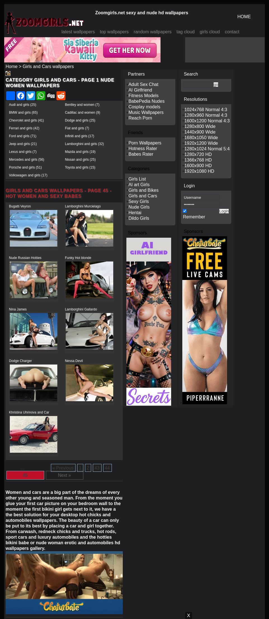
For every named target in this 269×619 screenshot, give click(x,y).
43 (97, 468)
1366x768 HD (198, 160)
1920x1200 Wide (201, 143)
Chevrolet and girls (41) (26, 120)
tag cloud (185, 31)
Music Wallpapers (146, 112)
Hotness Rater (142, 148)
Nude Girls (139, 207)
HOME (244, 16)
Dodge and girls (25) (80, 120)
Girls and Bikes (143, 190)
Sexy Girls (138, 201)
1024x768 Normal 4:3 (205, 109)
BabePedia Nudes (146, 101)
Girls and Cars (142, 195)
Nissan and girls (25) (80, 160)
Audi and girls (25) (22, 105)
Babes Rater (140, 154)
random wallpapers (152, 31)
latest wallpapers (78, 31)
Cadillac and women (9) (82, 113)
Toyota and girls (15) (80, 167)
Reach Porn (140, 118)
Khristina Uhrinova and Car (29, 412)
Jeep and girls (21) (23, 144)
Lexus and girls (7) (23, 152)
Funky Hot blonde (78, 258)
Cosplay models (144, 106)
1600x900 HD (198, 165)
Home (12, 66)
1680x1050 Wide (201, 137)
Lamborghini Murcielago (83, 206)
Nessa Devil (74, 361)
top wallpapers (114, 31)
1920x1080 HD (199, 171)
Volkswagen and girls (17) (28, 175)
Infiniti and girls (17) (79, 136)
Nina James (18, 309)
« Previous (63, 468)
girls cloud (210, 31)
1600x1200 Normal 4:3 (207, 120)
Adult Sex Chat (143, 84)
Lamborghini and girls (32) (84, 144)
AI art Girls (139, 184)
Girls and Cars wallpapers (48, 66)
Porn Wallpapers (144, 143)
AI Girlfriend (140, 90)
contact (232, 31)
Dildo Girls (138, 218)
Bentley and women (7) (82, 105)
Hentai (134, 212)
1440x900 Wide (199, 132)
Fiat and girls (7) (77, 128)
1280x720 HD (198, 154)
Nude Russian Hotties (25, 258)
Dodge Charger (20, 361)
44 (107, 468)
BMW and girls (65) (23, 113)
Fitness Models (143, 95)
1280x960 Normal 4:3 (205, 115)
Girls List (137, 179)
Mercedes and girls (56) (26, 160)
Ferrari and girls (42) (24, 128)
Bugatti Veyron (20, 206)
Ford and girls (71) (22, 136)
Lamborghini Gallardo (81, 309)
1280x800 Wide (199, 126)
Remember (194, 216)
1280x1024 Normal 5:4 (207, 148)
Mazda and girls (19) (80, 152)
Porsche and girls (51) (25, 167)
